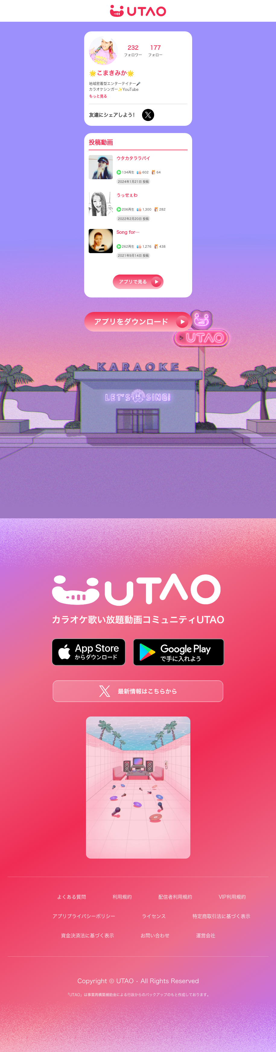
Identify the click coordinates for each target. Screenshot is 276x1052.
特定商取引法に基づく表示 (221, 916)
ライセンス (154, 916)
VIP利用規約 (232, 897)
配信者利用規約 (175, 897)
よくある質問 (71, 897)
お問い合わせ (155, 935)
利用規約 (122, 897)
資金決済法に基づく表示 (87, 935)
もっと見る (98, 96)
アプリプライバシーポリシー (83, 916)
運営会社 (205, 935)
